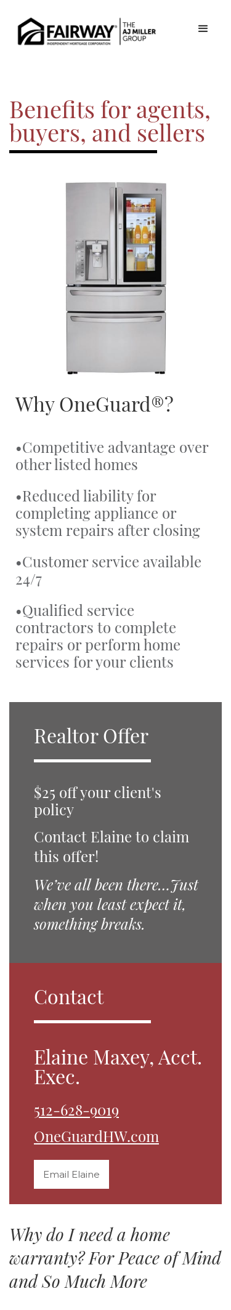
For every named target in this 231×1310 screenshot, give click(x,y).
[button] (203, 28)
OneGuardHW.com (96, 1135)
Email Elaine (71, 1174)
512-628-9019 (76, 1109)
